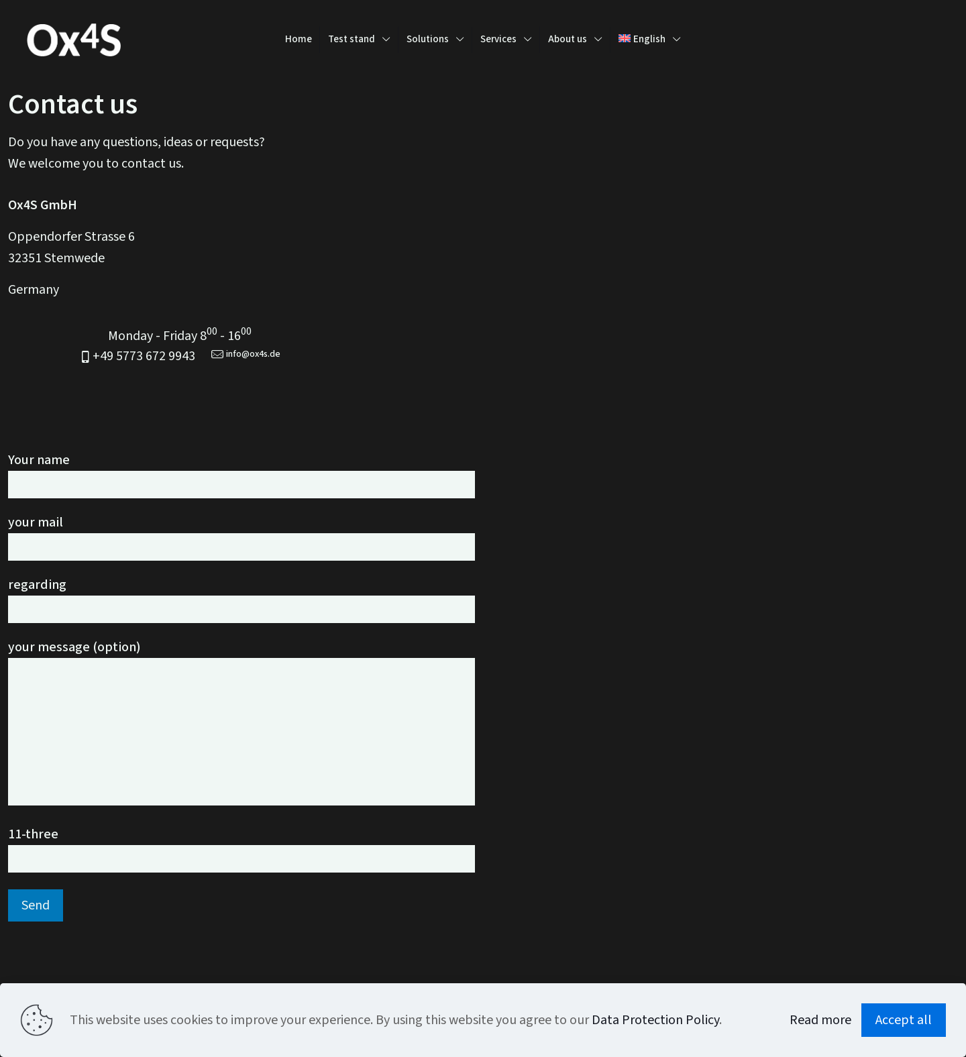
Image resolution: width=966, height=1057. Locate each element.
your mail (241, 537)
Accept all (903, 1020)
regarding (241, 599)
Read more (820, 1020)
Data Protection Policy (655, 1020)
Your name (241, 475)
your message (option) (241, 722)
